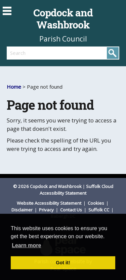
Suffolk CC (99, 210)
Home (14, 86)
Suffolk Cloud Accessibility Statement (76, 189)
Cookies (96, 203)
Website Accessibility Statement (49, 203)
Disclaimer (22, 210)
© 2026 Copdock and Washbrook (47, 186)
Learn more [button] (26, 245)
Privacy (47, 210)
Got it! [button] (63, 262)
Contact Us (71, 210)
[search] (35, 52)
